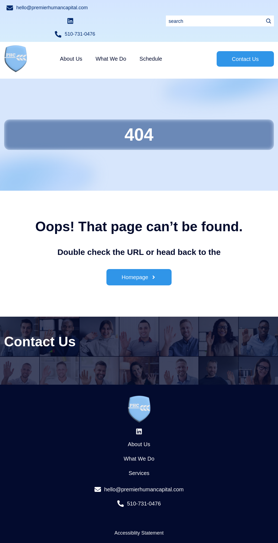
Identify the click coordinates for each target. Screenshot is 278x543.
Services (139, 460)
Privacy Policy (139, 539)
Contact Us (245, 46)
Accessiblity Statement (138, 520)
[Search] (106, 21)
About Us (139, 431)
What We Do (139, 446)
